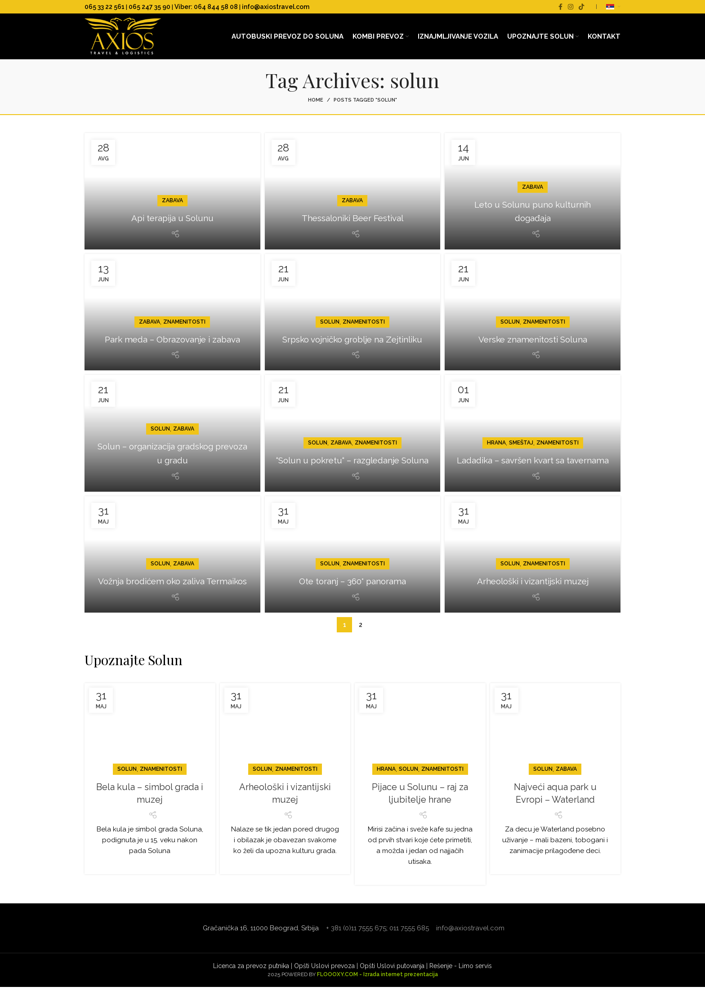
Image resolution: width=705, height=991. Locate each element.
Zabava (172, 204)
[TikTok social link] (581, 7)
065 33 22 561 (105, 6)
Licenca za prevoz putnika (251, 969)
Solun (329, 312)
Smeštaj (521, 433)
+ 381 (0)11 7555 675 (356, 932)
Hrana (496, 433)
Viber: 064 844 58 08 (206, 6)
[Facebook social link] (560, 7)
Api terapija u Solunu (172, 221)
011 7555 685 (409, 932)
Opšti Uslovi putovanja (392, 969)
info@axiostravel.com (275, 6)
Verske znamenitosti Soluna (533, 342)
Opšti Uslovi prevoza (324, 969)
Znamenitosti (184, 312)
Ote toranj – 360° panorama (352, 585)
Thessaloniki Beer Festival (352, 221)
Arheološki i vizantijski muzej (532, 585)
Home (315, 104)
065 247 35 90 (149, 6)
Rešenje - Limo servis (460, 969)
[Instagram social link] (570, 7)
